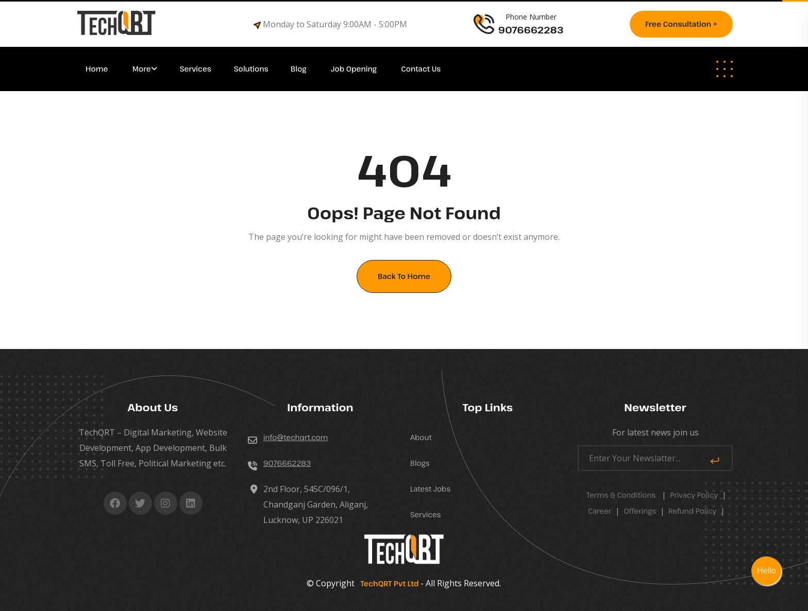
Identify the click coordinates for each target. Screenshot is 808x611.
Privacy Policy (694, 495)
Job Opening (355, 69)
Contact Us (421, 69)
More (141, 69)
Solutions (252, 69)
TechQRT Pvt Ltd (387, 583)
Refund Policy (692, 511)
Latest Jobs (430, 489)
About (421, 437)
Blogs (420, 463)
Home (98, 69)
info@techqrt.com (295, 437)
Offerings (640, 511)
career (600, 511)
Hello (766, 570)
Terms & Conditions (620, 495)
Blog (299, 69)
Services (195, 69)
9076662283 (287, 463)
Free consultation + (681, 24)
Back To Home (404, 276)
